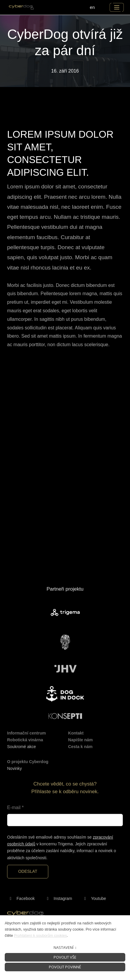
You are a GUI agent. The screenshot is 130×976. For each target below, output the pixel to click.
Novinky (14, 768)
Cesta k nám (80, 746)
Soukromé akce (21, 746)
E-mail (15, 807)
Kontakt (76, 733)
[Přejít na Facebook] (21, 898)
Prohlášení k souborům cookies (40, 935)
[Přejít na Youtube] (93, 898)
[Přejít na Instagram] (58, 898)
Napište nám (80, 739)
